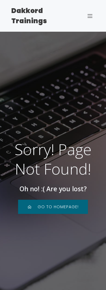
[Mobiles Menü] (90, 16)
